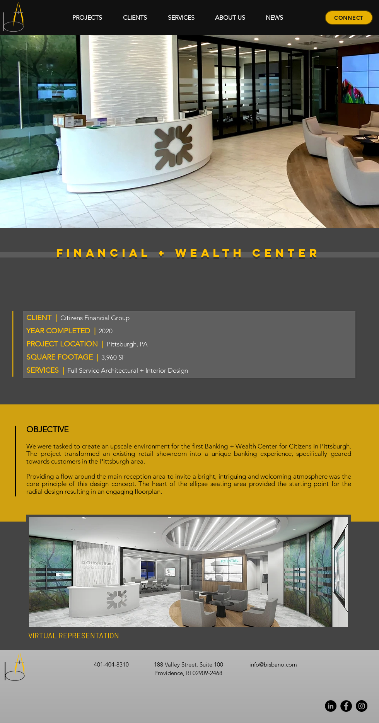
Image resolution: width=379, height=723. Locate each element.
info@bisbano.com (273, 664)
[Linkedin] (330, 706)
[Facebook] (346, 706)
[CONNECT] (349, 17)
